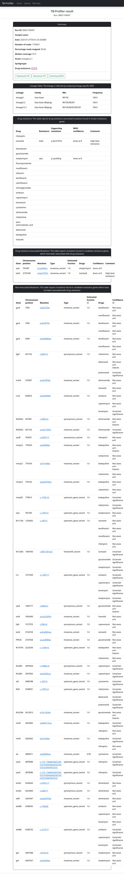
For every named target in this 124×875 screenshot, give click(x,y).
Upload (27, 3)
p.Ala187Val (45, 380)
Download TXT (39, 76)
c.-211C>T (44, 829)
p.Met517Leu (46, 723)
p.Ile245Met (45, 396)
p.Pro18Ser (45, 738)
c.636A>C (44, 606)
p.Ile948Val (45, 445)
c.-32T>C (44, 681)
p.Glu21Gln (45, 307)
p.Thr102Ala (45, 712)
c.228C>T (44, 790)
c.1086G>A (44, 666)
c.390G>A (44, 419)
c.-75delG (44, 806)
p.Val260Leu (45, 754)
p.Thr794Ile (45, 463)
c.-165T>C (44, 513)
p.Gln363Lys (45, 673)
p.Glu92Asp (45, 860)
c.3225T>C (44, 437)
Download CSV (23, 76)
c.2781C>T (44, 783)
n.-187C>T (44, 575)
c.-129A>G (44, 647)
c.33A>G (43, 624)
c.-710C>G (44, 497)
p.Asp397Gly (45, 798)
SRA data (36, 3)
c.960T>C (44, 354)
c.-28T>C (44, 520)
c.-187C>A (44, 689)
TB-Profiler (8, 3)
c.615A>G (44, 853)
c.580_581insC (46, 551)
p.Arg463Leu (45, 632)
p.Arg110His (45, 429)
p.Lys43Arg (42, 268)
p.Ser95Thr (45, 323)
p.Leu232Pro (45, 616)
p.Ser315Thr (42, 273)
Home (19, 3)
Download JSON (57, 76)
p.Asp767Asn (45, 482)
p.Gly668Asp (45, 338)
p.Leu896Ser (45, 640)
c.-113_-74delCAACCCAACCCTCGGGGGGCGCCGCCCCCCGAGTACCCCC (51, 765)
